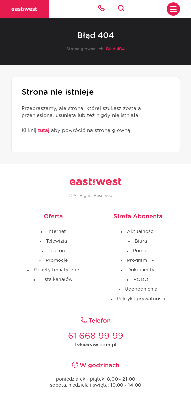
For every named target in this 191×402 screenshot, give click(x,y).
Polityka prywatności (141, 299)
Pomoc (141, 251)
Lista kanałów (56, 279)
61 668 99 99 (95, 336)
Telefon (56, 251)
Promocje (57, 260)
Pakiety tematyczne (56, 270)
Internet (56, 231)
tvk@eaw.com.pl (95, 344)
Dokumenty (140, 270)
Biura (141, 241)
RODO (140, 279)
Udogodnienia (141, 289)
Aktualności (141, 231)
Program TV (141, 260)
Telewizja (56, 241)
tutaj (43, 130)
